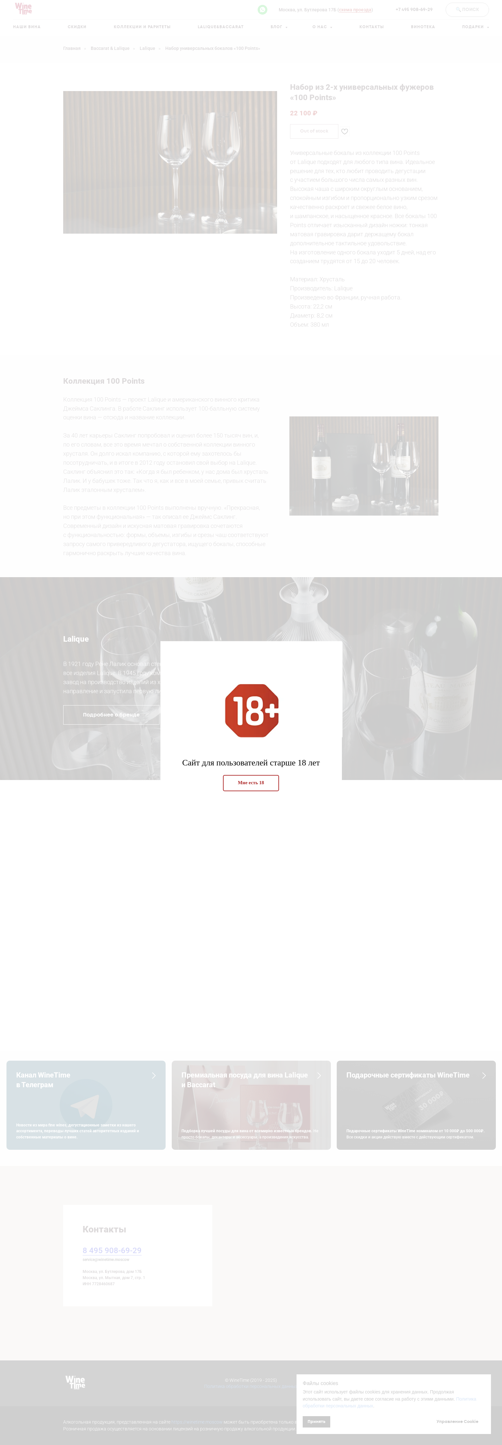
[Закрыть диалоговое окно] (492, 10)
